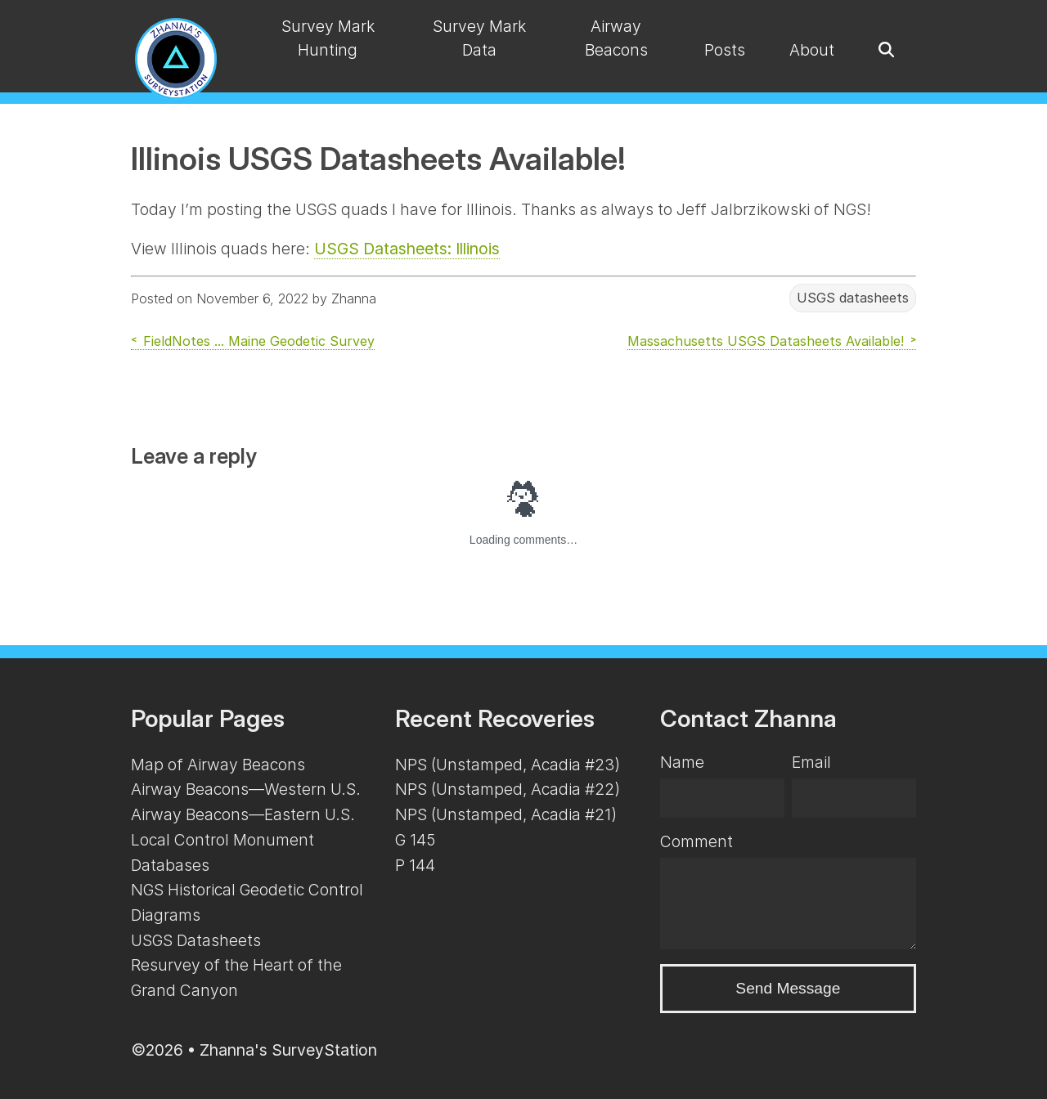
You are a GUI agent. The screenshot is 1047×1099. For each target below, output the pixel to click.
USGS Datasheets (196, 940)
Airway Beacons (616, 38)
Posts (724, 50)
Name (682, 762)
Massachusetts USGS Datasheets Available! (765, 341)
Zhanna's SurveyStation (288, 1050)
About (811, 50)
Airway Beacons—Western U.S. (246, 789)
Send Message (787, 988)
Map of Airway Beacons (218, 764)
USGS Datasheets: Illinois (407, 248)
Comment (696, 841)
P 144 (415, 865)
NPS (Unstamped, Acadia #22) (507, 789)
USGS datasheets (853, 298)
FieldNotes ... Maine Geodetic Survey (259, 341)
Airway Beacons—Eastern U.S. (243, 814)
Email (811, 762)
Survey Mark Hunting (328, 38)
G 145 (415, 840)
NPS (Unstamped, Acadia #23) (507, 764)
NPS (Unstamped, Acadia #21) (506, 814)
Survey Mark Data (479, 38)
